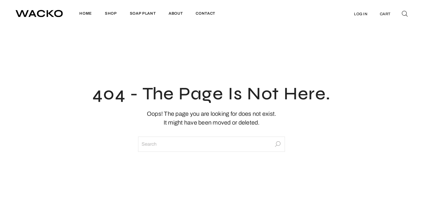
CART (385, 14)
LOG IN (360, 14)
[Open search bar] (405, 13)
